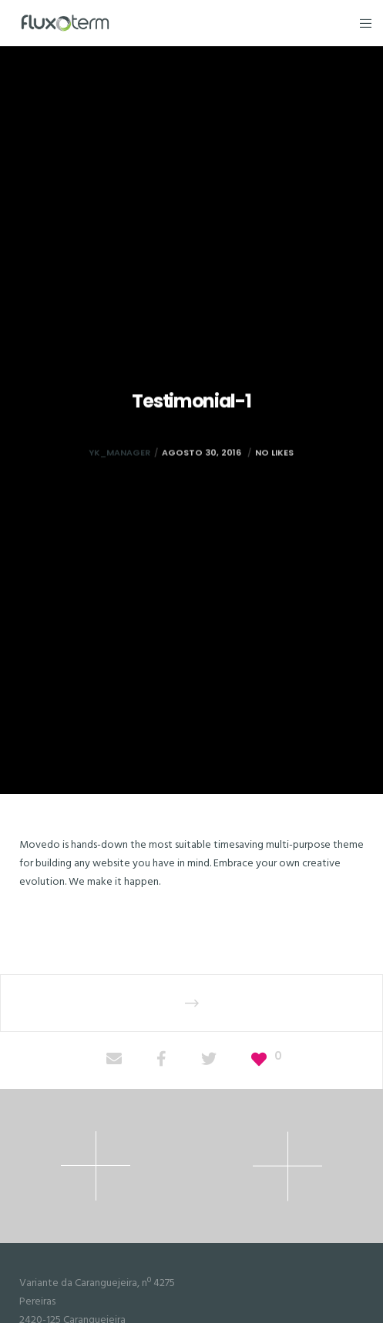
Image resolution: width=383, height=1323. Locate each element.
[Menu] (361, 23)
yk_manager (119, 472)
